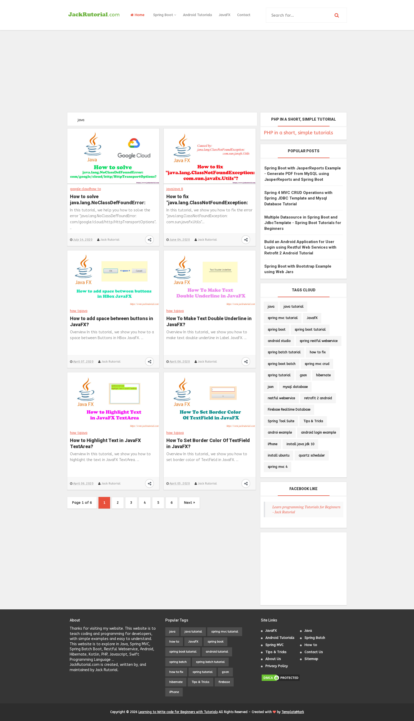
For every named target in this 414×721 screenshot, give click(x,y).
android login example (318, 432)
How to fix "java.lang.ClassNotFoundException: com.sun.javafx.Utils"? (207, 200)
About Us (273, 659)
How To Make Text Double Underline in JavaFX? (209, 321)
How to (310, 645)
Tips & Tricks (313, 421)
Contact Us (313, 652)
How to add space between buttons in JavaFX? (111, 321)
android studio (279, 341)
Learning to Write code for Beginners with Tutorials (178, 712)
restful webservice (281, 398)
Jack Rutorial (109, 239)
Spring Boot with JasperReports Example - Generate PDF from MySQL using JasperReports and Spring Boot (302, 174)
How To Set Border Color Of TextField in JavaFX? (208, 443)
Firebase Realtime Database (289, 409)
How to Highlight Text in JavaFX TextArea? (105, 443)
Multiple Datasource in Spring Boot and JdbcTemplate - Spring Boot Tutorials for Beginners (302, 223)
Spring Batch (314, 638)
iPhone (272, 444)
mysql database (295, 387)
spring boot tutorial (310, 329)
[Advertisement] (207, 71)
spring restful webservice (318, 341)
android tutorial (217, 651)
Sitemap (311, 659)
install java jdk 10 (300, 444)
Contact (243, 15)
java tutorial (293, 307)
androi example (280, 432)
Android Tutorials (197, 15)
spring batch (178, 662)
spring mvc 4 (277, 467)
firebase (224, 682)
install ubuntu (278, 455)
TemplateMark (292, 712)
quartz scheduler (312, 455)
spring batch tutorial (284, 352)
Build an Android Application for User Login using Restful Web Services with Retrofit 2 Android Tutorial (300, 247)
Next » (189, 503)
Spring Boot (164, 15)
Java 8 (178, 189)
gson (303, 375)
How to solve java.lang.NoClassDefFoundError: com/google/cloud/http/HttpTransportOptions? (113, 200)
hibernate (323, 375)
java (169, 189)
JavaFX (224, 15)
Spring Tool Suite (281, 421)
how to (95, 189)
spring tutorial (279, 375)
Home (137, 15)
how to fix (318, 352)
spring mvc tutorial (283, 318)
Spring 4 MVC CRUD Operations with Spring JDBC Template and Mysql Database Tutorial (298, 198)
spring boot (276, 329)
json (271, 387)
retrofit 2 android (318, 398)
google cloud (80, 189)
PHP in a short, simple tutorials (298, 133)
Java (308, 631)
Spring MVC (274, 645)
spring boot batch (281, 364)
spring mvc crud (317, 364)
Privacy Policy (276, 666)
